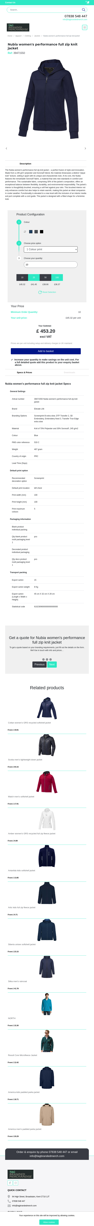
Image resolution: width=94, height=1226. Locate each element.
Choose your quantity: (33, 258)
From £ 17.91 (13, 804)
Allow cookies (49, 1222)
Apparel (18, 36)
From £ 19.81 (13, 730)
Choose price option (32, 243)
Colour (27, 222)
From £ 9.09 (13, 841)
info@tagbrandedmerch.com (75, 19)
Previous (40, 664)
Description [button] (25, 163)
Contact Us (10, 2)
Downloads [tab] (69, 372)
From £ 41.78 (13, 988)
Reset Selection (47, 292)
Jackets (37, 36)
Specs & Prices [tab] (24, 372)
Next (52, 664)
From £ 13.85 (13, 878)
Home (10, 36)
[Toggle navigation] (84, 27)
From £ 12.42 (13, 1062)
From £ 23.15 (13, 952)
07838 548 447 (76, 16)
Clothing (28, 36)
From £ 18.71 (13, 1099)
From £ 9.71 (13, 915)
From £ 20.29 (13, 1136)
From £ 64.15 (13, 767)
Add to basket (46, 351)
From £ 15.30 (13, 1025)
